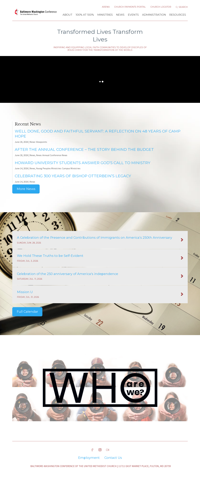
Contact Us (113, 457)
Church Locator (160, 7)
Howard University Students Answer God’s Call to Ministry (82, 162)
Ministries (105, 14)
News (120, 14)
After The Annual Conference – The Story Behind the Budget (84, 149)
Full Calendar (27, 312)
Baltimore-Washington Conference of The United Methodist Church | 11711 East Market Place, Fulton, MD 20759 (100, 466)
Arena (106, 7)
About (67, 14)
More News (26, 189)
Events (133, 14)
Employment (89, 457)
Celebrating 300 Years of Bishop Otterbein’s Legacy (73, 176)
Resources (177, 14)
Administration (154, 14)
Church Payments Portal (130, 7)
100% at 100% (85, 14)
